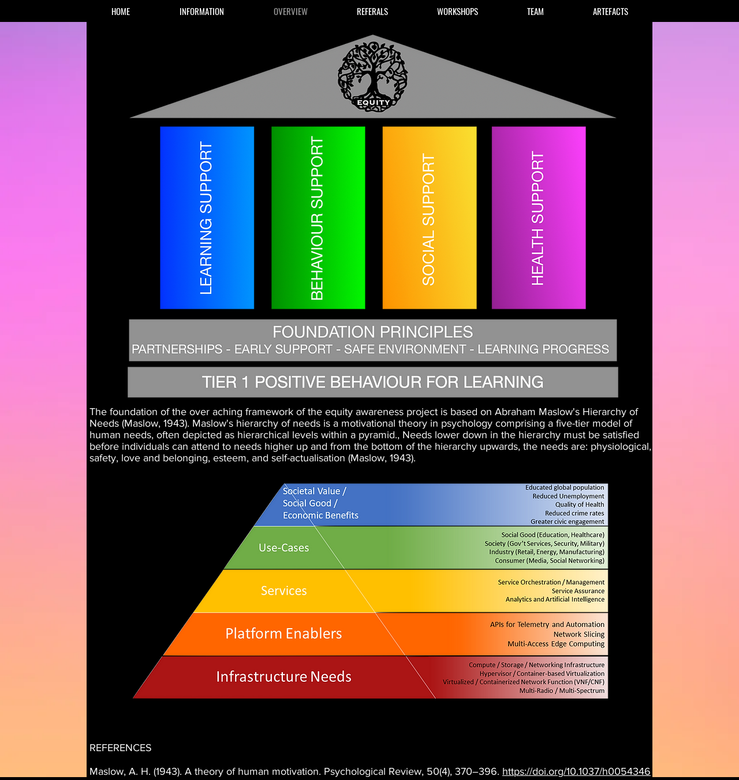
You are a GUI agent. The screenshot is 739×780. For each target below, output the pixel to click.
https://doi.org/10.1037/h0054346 (576, 771)
